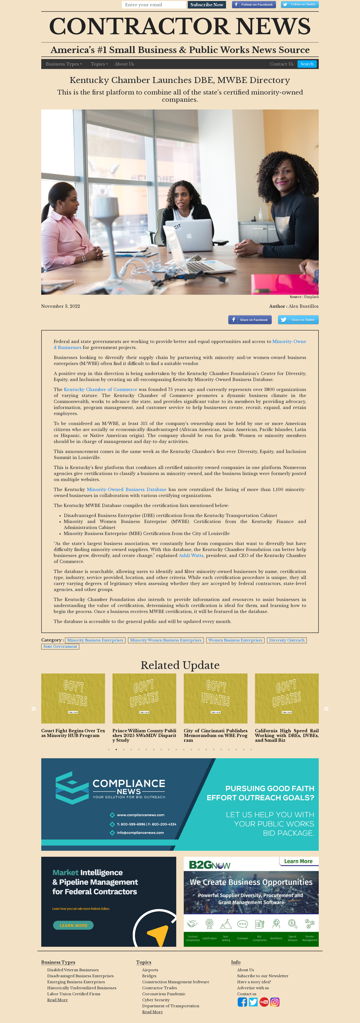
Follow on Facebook (257, 4)
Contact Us (282, 64)
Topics (98, 64)
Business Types (62, 64)
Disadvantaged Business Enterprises (80, 976)
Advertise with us (253, 988)
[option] (84, 707)
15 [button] (213, 749)
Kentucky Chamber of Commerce (100, 389)
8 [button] (161, 749)
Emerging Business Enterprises (76, 982)
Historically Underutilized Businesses (81, 988)
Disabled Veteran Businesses (73, 970)
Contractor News (180, 27)
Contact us (246, 994)
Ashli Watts (191, 555)
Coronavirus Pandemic (164, 994)
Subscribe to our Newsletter (262, 976)
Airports (150, 970)
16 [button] (221, 749)
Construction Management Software (175, 982)
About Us (124, 64)
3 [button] (123, 749)
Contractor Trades (159, 988)
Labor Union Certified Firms (73, 994)
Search (307, 64)
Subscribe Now (206, 4)
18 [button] (236, 749)
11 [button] (183, 749)
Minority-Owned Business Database (127, 489)
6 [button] (146, 749)
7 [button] (153, 749)
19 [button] (243, 749)
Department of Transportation (170, 1006)
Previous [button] (33, 709)
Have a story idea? (254, 982)
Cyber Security (156, 1000)
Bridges (149, 976)
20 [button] (251, 749)
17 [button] (228, 749)
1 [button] (108, 749)
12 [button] (191, 749)
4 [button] (131, 749)
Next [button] (326, 709)
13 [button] (198, 749)
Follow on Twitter (303, 4)
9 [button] (168, 749)
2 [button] (116, 749)
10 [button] (176, 749)
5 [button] (138, 749)
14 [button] (206, 749)
